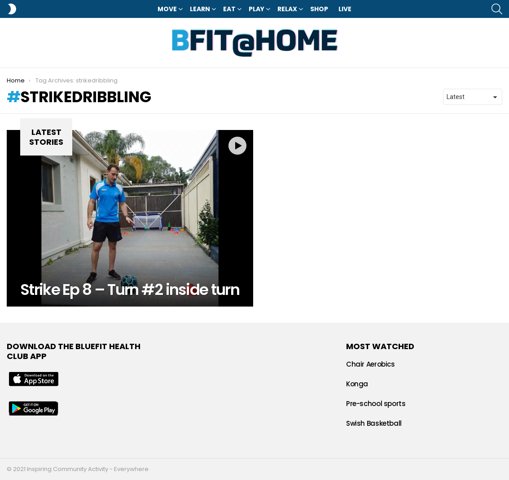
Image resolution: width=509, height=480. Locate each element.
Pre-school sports (376, 403)
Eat (229, 8)
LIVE (344, 8)
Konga (357, 384)
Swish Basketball (374, 423)
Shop (319, 8)
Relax (287, 8)
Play (256, 8)
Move (167, 8)
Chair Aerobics (370, 364)
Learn (200, 8)
